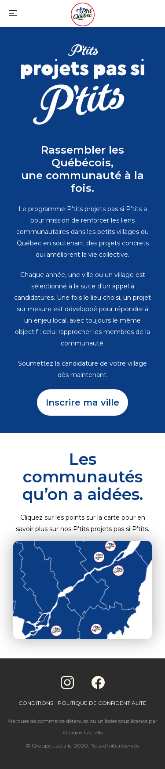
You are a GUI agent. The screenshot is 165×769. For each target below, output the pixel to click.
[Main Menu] (13, 14)
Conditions (35, 703)
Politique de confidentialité (102, 703)
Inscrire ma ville (82, 402)
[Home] (82, 15)
